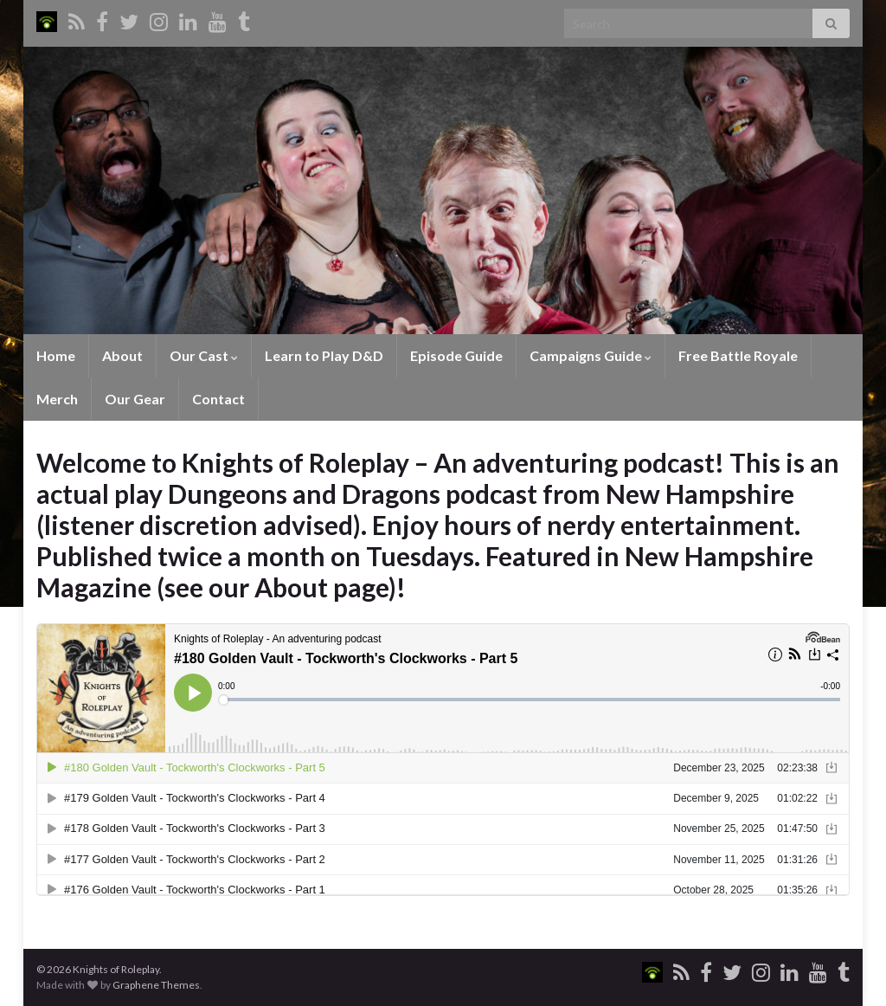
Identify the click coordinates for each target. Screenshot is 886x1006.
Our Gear (135, 398)
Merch (57, 398)
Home (55, 355)
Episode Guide (456, 355)
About (122, 355)
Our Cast (204, 355)
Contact (218, 398)
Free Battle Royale (738, 355)
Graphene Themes (156, 984)
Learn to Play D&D (324, 355)
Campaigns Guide (591, 355)
